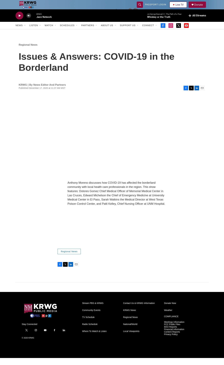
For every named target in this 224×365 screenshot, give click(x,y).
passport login (156, 8)
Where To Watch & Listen (94, 338)
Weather (168, 317)
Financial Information (174, 336)
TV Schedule (88, 324)
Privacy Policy (171, 341)
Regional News (28, 51)
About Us (107, 32)
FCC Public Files (172, 331)
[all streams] (197, 22)
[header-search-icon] (140, 8)
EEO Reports (170, 334)
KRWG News (129, 317)
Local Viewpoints (131, 338)
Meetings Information (174, 329)
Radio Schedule (90, 331)
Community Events (91, 317)
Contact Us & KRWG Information (139, 310)
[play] (19, 22)
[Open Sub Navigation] (25, 32)
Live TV (179, 8)
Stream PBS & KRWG (92, 310)
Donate (200, 8)
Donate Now (170, 310)
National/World (130, 331)
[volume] (28, 22)
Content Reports (172, 339)
